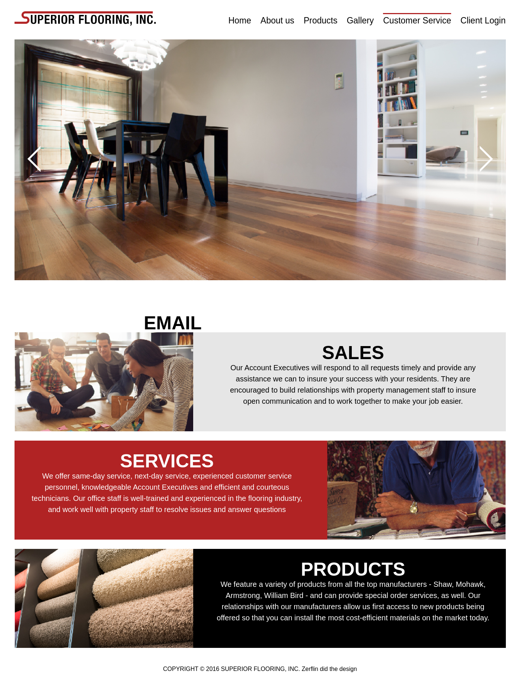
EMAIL (173, 323)
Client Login (482, 20)
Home (239, 20)
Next (479, 159)
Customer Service (417, 20)
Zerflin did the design (329, 669)
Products (321, 20)
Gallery (360, 20)
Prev (40, 159)
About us (277, 20)
